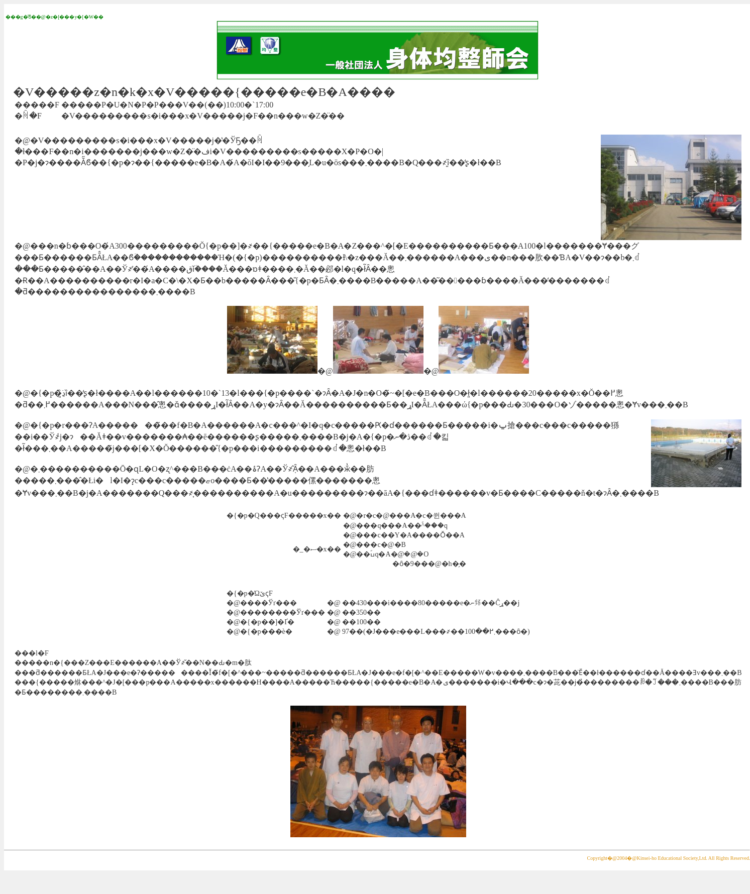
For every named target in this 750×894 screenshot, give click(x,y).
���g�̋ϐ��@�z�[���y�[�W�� (55, 17)
